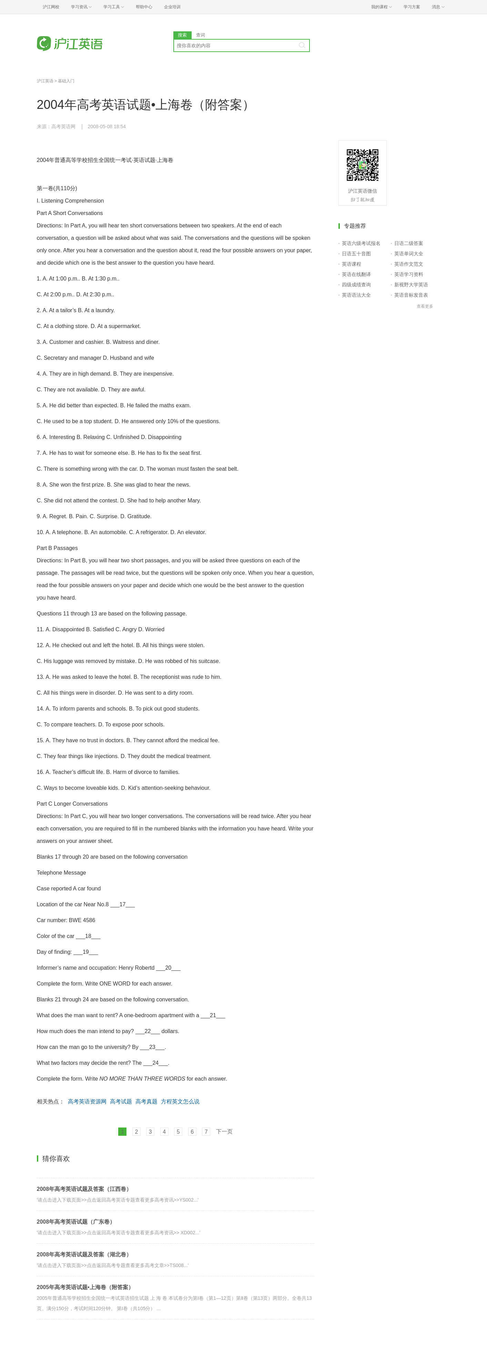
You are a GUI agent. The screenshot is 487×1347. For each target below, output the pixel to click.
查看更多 (425, 306)
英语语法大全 (356, 295)
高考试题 (121, 1101)
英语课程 (351, 264)
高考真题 (146, 1101)
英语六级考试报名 (361, 243)
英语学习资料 (408, 274)
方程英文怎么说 (180, 1101)
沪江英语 (45, 81)
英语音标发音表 (411, 295)
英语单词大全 (408, 253)
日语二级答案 (408, 243)
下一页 (224, 1131)
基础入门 (66, 81)
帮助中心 (144, 6)
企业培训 (172, 6)
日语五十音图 (356, 253)
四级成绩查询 (356, 284)
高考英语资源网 (87, 1101)
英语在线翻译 (356, 274)
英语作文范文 (408, 264)
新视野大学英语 (411, 284)
